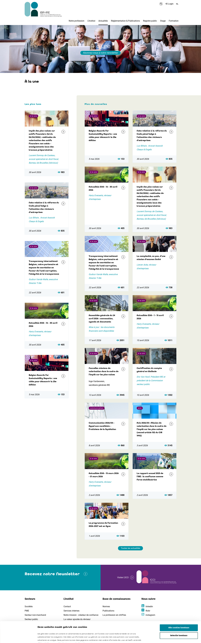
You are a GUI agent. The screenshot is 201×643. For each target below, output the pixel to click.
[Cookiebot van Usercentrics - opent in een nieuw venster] (17, 638)
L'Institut (91, 21)
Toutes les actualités (130, 548)
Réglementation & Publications (125, 21)
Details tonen (152, 638)
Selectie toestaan (178, 616)
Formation (173, 21)
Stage (163, 21)
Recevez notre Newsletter (52, 573)
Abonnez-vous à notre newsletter (100, 52)
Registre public (150, 21)
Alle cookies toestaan (178, 608)
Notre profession (76, 21)
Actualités (103, 21)
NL (177, 4)
